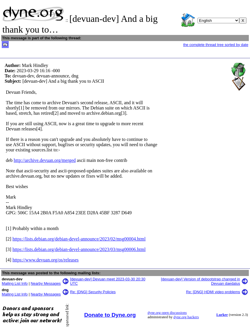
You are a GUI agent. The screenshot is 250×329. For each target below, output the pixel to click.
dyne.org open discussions (166, 313)
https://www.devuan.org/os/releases (46, 259)
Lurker (222, 315)
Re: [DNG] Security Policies (93, 292)
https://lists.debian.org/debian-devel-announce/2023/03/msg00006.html (79, 249)
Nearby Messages (46, 283)
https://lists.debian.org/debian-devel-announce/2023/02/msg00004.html (79, 238)
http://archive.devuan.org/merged (45, 160)
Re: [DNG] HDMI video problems (213, 292)
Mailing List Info (15, 283)
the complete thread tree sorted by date (215, 45)
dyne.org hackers (186, 317)
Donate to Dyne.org (110, 315)
